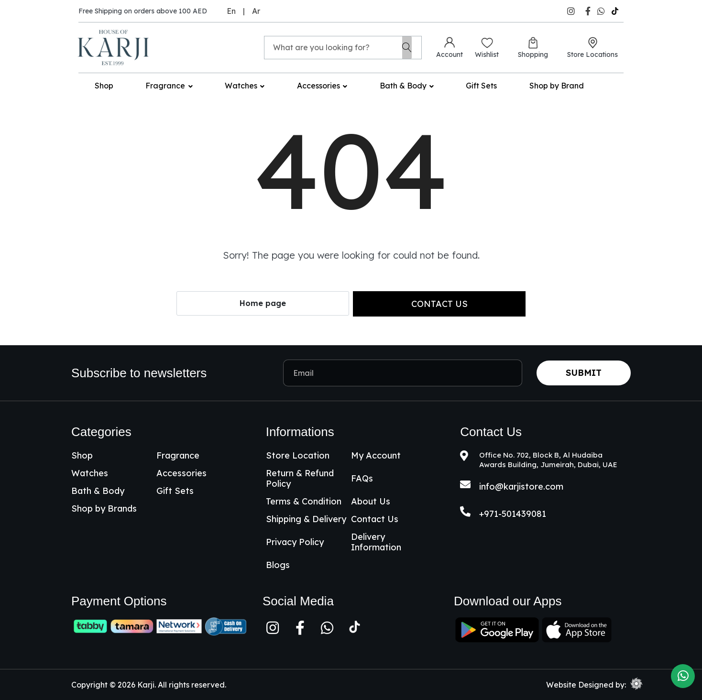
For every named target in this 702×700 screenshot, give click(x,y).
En (231, 11)
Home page (263, 303)
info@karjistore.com (521, 486)
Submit (584, 372)
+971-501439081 (512, 513)
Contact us (439, 303)
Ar (256, 11)
